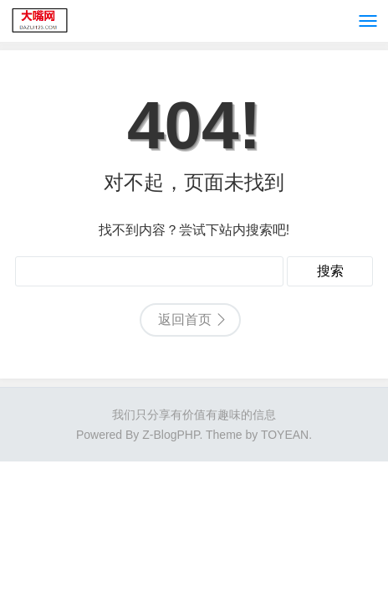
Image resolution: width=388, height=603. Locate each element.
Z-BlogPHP (170, 434)
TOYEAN (285, 434)
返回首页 (185, 319)
